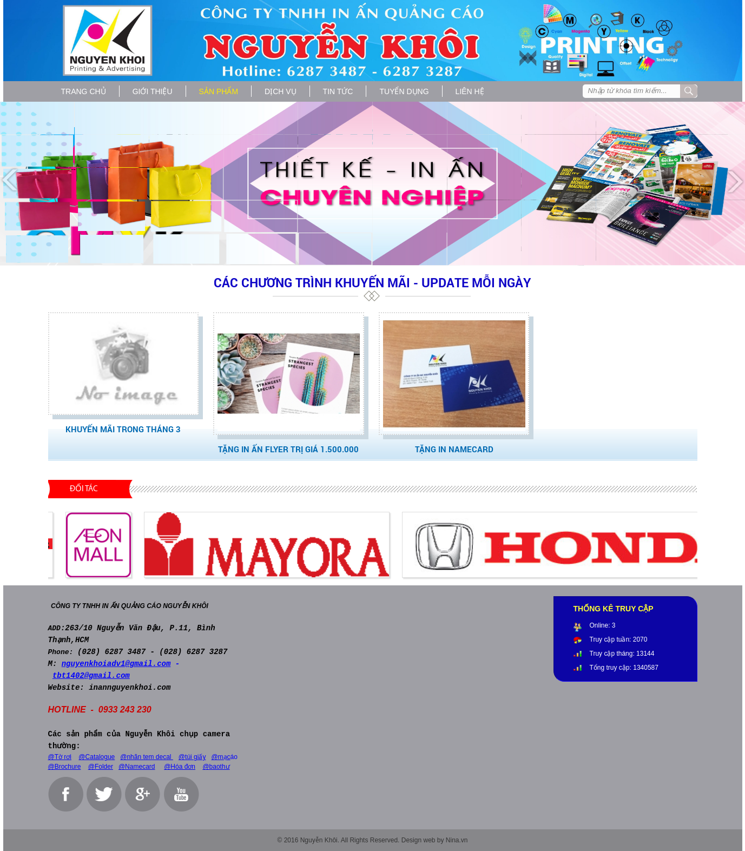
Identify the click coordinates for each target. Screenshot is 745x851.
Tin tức (338, 91)
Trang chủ (83, 91)
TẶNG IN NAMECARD (454, 449)
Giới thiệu (153, 91)
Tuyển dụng (403, 91)
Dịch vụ (280, 91)
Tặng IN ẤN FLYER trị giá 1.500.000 (288, 449)
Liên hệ (470, 91)
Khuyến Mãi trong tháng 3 (123, 429)
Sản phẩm (218, 91)
